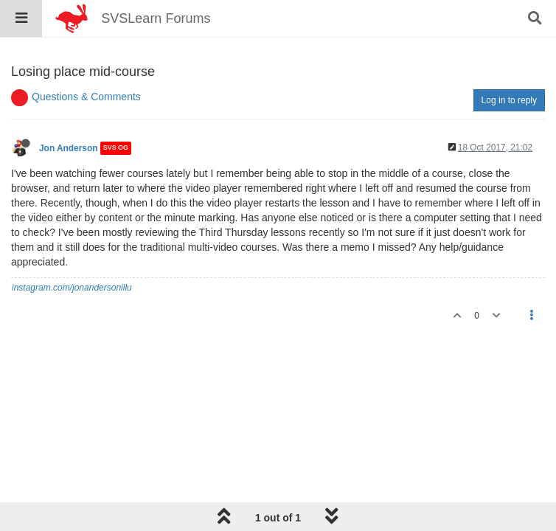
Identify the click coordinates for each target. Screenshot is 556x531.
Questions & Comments (86, 97)
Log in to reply (509, 100)
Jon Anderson (68, 148)
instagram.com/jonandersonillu (72, 287)
